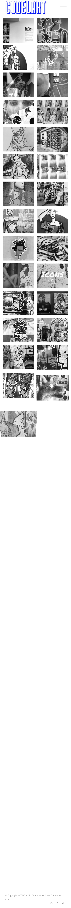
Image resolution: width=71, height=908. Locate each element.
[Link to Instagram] (51, 903)
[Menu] (60, 8)
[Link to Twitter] (63, 903)
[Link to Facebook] (57, 903)
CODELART (24, 895)
